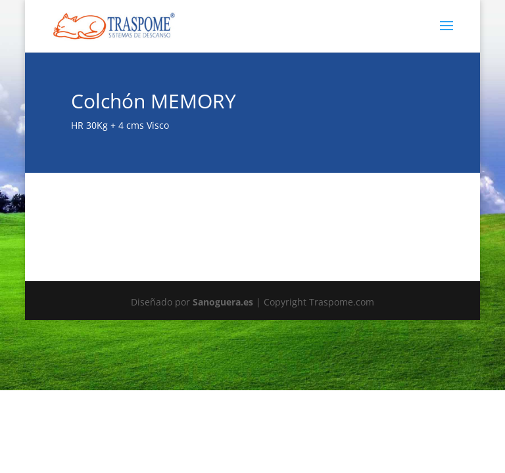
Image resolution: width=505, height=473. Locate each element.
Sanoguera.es (223, 302)
